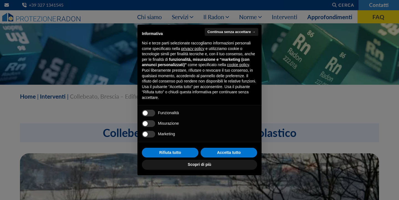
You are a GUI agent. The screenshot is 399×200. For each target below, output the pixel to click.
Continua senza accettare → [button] (231, 32)
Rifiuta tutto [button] (170, 152)
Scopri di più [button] (199, 164)
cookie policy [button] (238, 64)
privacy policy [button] (192, 48)
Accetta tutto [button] (229, 152)
